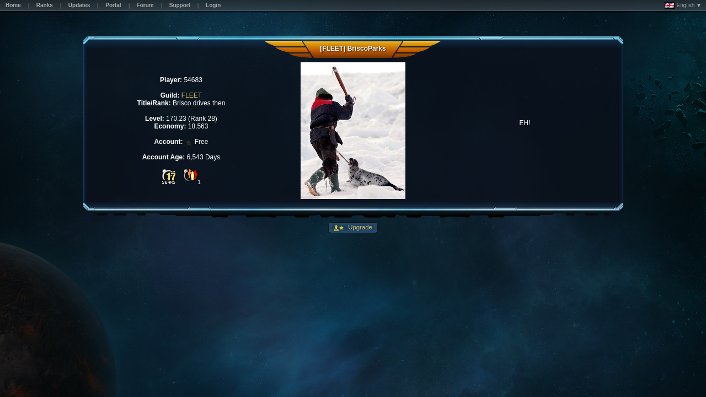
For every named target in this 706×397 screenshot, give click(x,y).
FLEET (191, 95)
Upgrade (359, 227)
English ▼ (683, 5)
